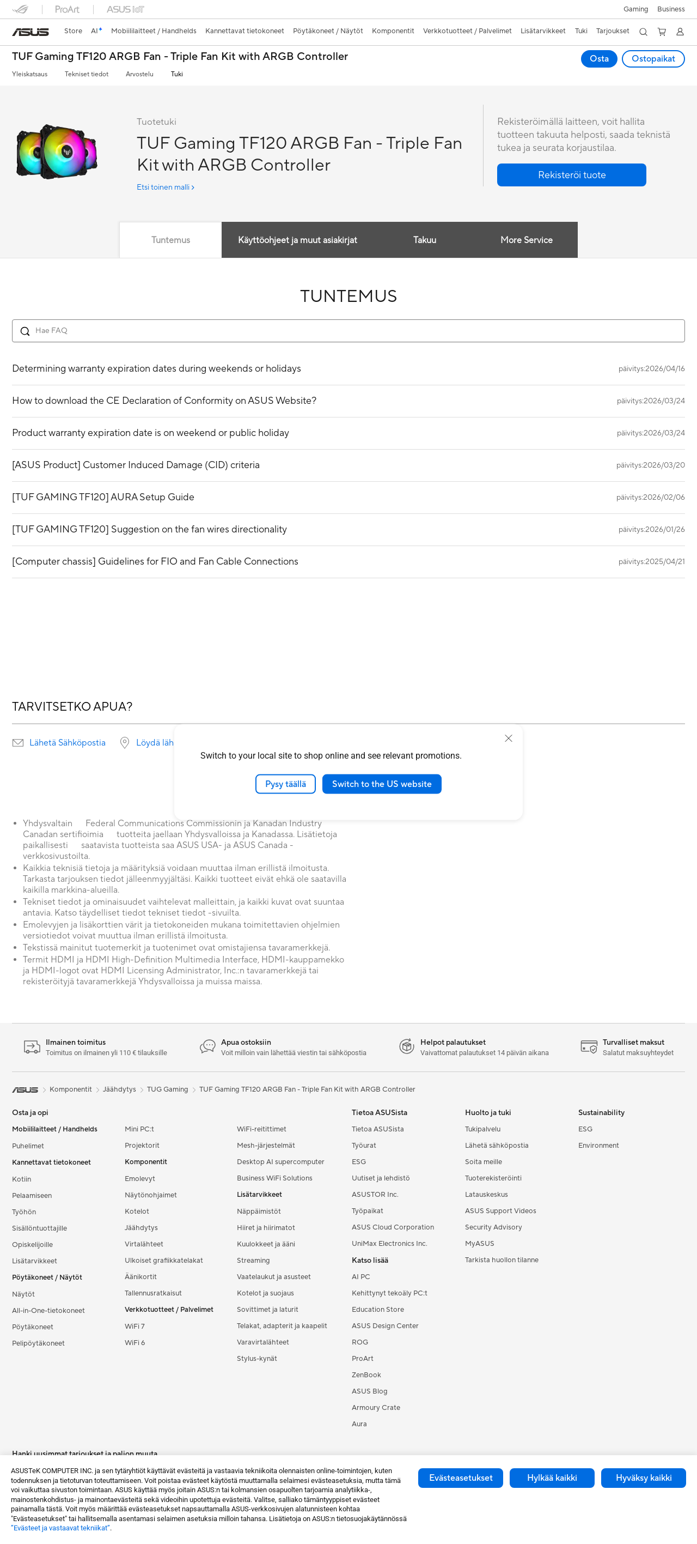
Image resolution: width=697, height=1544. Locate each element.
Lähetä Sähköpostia (67, 742)
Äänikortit (141, 1277)
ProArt (363, 1358)
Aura (359, 1424)
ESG (359, 1162)
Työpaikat (367, 1211)
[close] (508, 738)
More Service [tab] (527, 240)
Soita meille (483, 1162)
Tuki (177, 74)
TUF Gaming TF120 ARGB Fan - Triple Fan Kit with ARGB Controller (180, 57)
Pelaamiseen (32, 1195)
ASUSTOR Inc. (375, 1194)
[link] (30, 32)
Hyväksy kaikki (644, 1478)
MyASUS (479, 1243)
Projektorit (142, 1145)
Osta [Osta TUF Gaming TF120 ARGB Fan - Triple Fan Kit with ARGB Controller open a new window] (599, 58)
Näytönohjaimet (151, 1195)
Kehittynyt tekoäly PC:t (389, 1293)
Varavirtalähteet (263, 1342)
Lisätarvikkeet (34, 1261)
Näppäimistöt (259, 1211)
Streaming (253, 1260)
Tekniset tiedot (86, 74)
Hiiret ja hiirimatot (266, 1228)
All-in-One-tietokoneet (48, 1310)
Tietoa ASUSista (378, 1129)
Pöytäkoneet (32, 1327)
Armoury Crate (376, 1407)
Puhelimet (28, 1146)
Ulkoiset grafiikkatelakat (164, 1260)
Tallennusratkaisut (153, 1293)
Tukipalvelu (482, 1129)
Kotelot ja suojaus (265, 1293)
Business (671, 9)
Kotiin (21, 1179)
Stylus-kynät (257, 1358)
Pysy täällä (285, 783)
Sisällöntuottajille (39, 1228)
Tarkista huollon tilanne (502, 1260)
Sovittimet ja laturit (267, 1309)
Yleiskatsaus (29, 74)
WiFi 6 (135, 1343)
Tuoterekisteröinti (493, 1178)
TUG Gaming (167, 1089)
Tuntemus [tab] (170, 240)
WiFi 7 (135, 1326)
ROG (360, 1342)
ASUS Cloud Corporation (393, 1227)
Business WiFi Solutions (275, 1178)
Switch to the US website (382, 783)
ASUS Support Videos (500, 1211)
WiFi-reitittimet (261, 1129)
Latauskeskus (486, 1194)
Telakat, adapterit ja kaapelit (282, 1326)
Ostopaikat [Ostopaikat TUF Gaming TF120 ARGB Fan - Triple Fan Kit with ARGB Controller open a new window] (653, 58)
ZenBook (366, 1375)
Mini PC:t (139, 1129)
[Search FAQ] (348, 330)
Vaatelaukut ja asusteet (274, 1277)
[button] (636, 9)
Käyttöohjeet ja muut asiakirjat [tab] (297, 240)
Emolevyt (140, 1178)
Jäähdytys (141, 1228)
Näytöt (23, 1294)
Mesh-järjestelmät (266, 1145)
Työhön (24, 1212)
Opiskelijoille (32, 1244)
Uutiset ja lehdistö (381, 1178)
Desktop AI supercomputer (281, 1162)
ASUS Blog (370, 1391)
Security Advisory (493, 1227)
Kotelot (137, 1211)
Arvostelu (140, 74)
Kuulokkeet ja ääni (266, 1244)
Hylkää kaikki (552, 1478)
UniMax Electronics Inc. (389, 1243)
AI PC (361, 1277)
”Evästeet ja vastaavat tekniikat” (60, 1528)
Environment (598, 1145)
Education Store (378, 1309)
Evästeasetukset (461, 1478)
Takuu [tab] (424, 240)
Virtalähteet (144, 1244)
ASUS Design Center (385, 1326)
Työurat (364, 1145)
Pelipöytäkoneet (38, 1343)
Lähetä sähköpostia (497, 1145)
